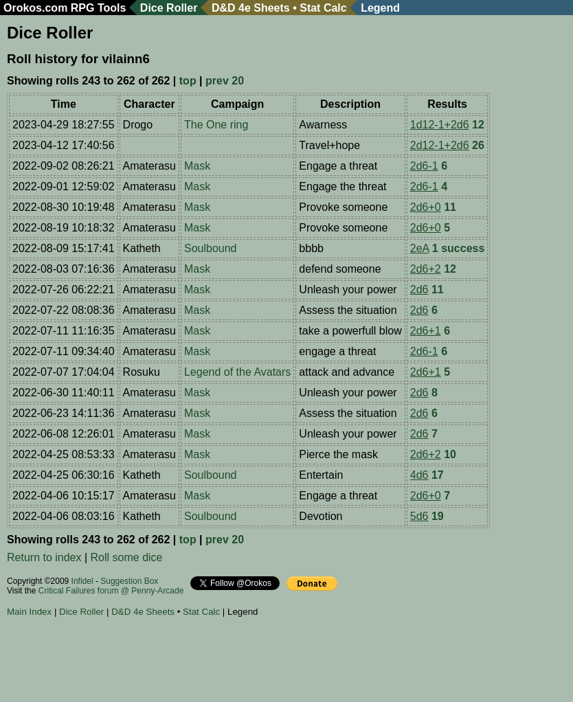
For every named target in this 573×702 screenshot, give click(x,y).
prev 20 (224, 81)
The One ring (216, 125)
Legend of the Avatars (237, 372)
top (187, 81)
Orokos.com (35, 8)
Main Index (29, 612)
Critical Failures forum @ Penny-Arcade (111, 591)
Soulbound (210, 248)
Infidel (82, 581)
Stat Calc (323, 8)
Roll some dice (127, 557)
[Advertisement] (257, 661)
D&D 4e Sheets (251, 8)
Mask (197, 166)
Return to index (44, 557)
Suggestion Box (129, 581)
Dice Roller (169, 8)
